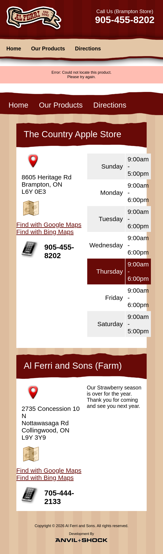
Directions (88, 48)
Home (13, 48)
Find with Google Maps (49, 224)
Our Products (48, 48)
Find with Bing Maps (45, 231)
